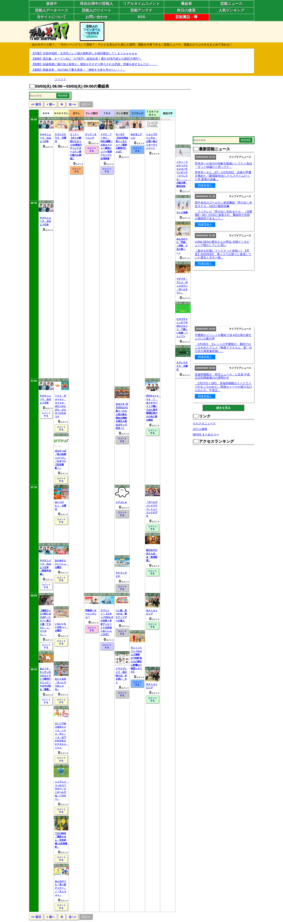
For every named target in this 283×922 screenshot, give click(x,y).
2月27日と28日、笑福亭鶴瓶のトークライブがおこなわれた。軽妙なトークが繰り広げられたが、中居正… (223, 387)
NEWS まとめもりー (206, 434)
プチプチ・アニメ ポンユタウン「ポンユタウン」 (182, 286)
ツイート (60, 79)
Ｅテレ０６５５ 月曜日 (60, 137)
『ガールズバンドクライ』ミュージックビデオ (151, 509)
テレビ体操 (182, 212)
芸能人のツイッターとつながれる (91, 31)
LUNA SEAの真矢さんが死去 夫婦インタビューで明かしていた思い (222, 243)
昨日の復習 (186, 10)
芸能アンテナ (141, 10)
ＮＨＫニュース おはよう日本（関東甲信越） (45, 567)
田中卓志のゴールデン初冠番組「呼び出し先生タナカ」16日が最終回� (223, 204)
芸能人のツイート (96, 10)
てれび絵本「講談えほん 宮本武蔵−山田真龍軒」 (61, 840)
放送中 (51, 4)
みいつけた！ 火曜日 (60, 505)
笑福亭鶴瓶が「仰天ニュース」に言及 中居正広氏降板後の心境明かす (222, 376)
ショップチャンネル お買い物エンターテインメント (151, 141)
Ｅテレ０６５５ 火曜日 (182, 366)
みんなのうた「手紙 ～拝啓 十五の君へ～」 (182, 246)
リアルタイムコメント (141, 4)
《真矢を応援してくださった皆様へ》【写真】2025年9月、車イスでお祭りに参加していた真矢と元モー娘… (223, 254)
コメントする (76, 170)
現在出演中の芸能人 (96, 4)
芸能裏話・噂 (186, 17)
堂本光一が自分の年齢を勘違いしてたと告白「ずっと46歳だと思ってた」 (223, 165)
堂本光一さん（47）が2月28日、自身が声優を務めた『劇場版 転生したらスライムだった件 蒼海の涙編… (223, 176)
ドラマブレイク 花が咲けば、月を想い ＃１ (121, 675)
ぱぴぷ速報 (200, 429)
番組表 (186, 4)
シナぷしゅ (121, 502)
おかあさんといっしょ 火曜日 (61, 564)
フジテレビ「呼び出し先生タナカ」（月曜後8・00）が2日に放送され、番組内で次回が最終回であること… (223, 215)
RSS (141, 17)
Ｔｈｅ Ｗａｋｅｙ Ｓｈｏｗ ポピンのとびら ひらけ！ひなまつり (60, 406)
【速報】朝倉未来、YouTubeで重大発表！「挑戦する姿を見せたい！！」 (78, 69)
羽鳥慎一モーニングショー (90, 614)
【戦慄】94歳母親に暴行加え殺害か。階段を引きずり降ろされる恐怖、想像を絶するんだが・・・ (94, 64)
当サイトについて (51, 17)
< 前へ (51, 104)
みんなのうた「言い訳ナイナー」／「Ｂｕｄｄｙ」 (60, 888)
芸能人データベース (51, 10)
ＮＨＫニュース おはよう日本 (45, 137)
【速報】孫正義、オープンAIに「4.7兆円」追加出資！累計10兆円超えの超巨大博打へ (86, 58)
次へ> (72, 104)
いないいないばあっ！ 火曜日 (61, 627)
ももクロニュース (204, 423)
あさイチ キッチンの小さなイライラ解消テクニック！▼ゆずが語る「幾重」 (45, 679)
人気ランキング (231, 10)
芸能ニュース (231, 4)
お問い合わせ (97, 17)
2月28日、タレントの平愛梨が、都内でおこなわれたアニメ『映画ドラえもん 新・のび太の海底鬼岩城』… (223, 347)
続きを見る (223, 407)
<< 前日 (36, 104)
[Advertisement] (179, 31)
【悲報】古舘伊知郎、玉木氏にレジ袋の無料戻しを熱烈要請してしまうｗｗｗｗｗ (84, 53)
